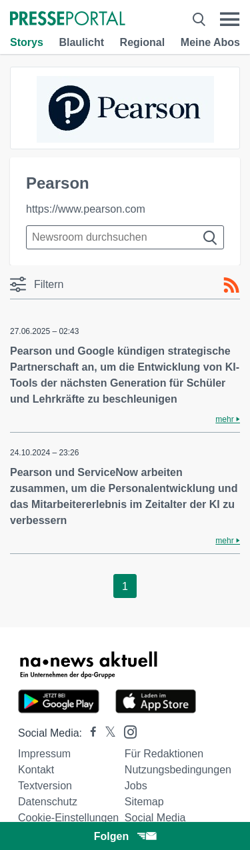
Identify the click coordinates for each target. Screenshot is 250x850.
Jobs (136, 785)
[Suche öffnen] (199, 19)
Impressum (44, 753)
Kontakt (36, 769)
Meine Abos (210, 42)
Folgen (125, 836)
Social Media (155, 817)
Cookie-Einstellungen (68, 817)
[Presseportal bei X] (106, 733)
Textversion (45, 785)
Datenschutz (47, 801)
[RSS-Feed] (231, 285)
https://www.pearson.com (85, 209)
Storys (26, 42)
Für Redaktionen (164, 753)
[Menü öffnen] (229, 19)
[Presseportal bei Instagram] (126, 731)
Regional (142, 42)
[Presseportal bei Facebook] (89, 733)
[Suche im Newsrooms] (125, 237)
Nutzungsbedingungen (178, 769)
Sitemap (144, 801)
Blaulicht (81, 42)
